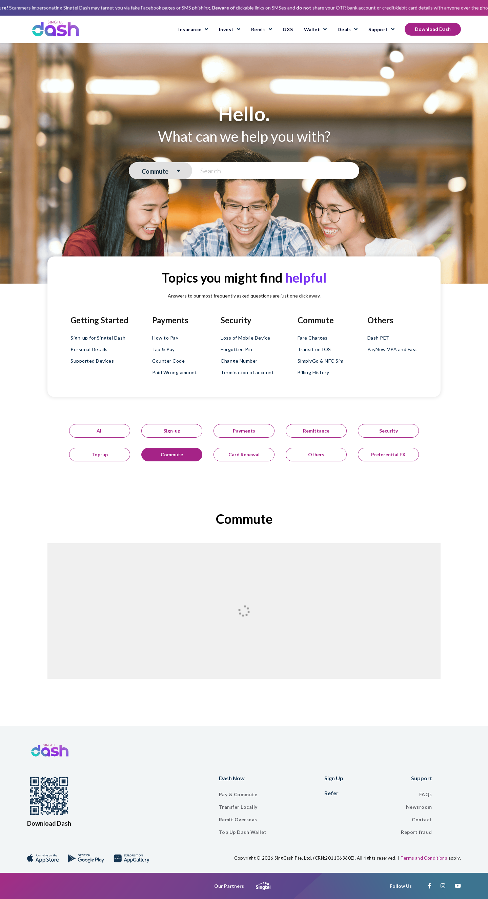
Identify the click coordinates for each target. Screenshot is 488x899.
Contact (422, 819)
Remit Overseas (238, 819)
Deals (344, 29)
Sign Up (333, 778)
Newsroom (419, 807)
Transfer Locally (238, 807)
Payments (244, 431)
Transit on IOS (314, 349)
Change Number (239, 361)
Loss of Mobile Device (245, 338)
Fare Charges (313, 338)
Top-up (100, 454)
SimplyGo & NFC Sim (321, 361)
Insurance (189, 29)
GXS (288, 29)
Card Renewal (244, 454)
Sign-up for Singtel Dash (98, 338)
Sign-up (171, 431)
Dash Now (232, 778)
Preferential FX (388, 454)
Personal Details (89, 349)
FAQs (425, 794)
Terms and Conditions (424, 858)
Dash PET (378, 338)
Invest (226, 29)
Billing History (313, 372)
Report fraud (416, 832)
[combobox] (160, 171)
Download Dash (433, 29)
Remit (259, 29)
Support (378, 29)
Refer (331, 793)
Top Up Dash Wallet (243, 832)
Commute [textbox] (155, 171)
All (100, 431)
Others (316, 454)
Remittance (316, 431)
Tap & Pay (163, 349)
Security (388, 431)
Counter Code (168, 361)
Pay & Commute (238, 794)
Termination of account (247, 372)
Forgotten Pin (236, 349)
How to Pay (165, 338)
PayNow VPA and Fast (392, 349)
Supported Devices (92, 361)
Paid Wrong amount (174, 372)
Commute (172, 454)
